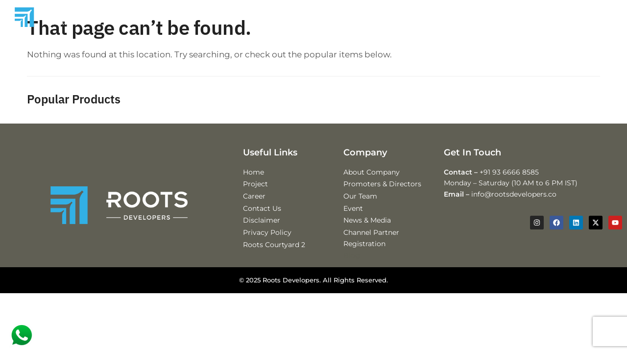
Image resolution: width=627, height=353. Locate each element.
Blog (351, 265)
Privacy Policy (267, 242)
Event (353, 218)
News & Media (367, 230)
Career (254, 206)
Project (255, 193)
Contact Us (262, 218)
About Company (371, 181)
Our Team (360, 206)
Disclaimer (261, 230)
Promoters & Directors (382, 193)
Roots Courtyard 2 (274, 254)
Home (253, 181)
